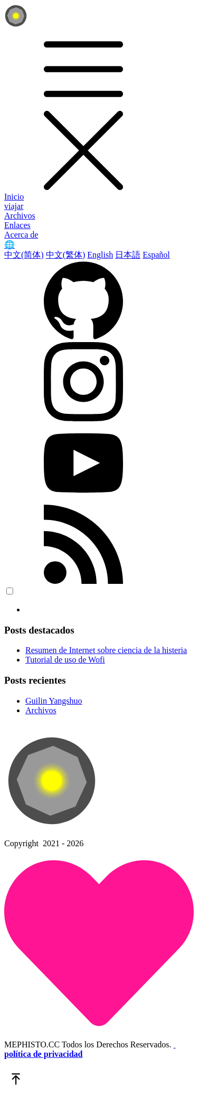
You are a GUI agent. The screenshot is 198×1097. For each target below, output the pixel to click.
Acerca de (21, 234)
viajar (13, 206)
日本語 (127, 254)
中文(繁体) (66, 254)
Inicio (14, 196)
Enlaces (17, 225)
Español (156, 254)
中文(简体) (24, 254)
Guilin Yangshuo (53, 700)
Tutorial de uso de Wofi (65, 659)
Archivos (19, 215)
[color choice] (9, 591)
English (100, 254)
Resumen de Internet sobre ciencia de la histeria (106, 650)
